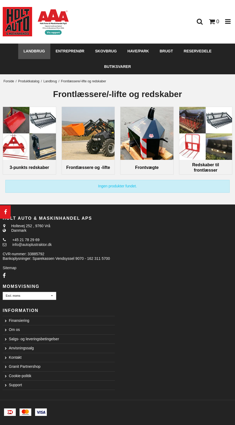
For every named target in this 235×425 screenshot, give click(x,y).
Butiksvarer (117, 66)
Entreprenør (70, 51)
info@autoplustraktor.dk (32, 244)
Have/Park (138, 51)
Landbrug (34, 51)
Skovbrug (106, 51)
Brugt (166, 51)
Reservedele (197, 51)
